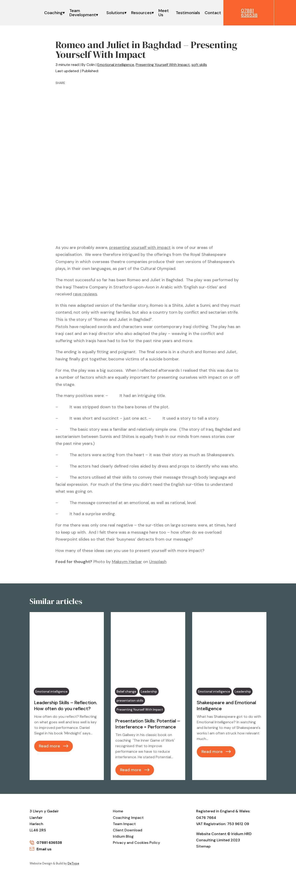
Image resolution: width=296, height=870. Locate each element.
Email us (44, 849)
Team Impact (124, 823)
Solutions (115, 12)
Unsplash (157, 561)
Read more (49, 746)
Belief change (126, 692)
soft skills (199, 64)
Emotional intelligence (115, 64)
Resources (141, 12)
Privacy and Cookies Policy (136, 842)
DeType (73, 863)
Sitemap (203, 846)
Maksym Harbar (127, 561)
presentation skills (130, 701)
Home (118, 811)
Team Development (82, 13)
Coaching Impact (128, 817)
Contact (212, 12)
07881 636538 (49, 842)
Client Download (127, 830)
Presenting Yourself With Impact (163, 64)
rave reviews (85, 294)
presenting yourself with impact (140, 247)
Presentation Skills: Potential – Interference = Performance (147, 724)
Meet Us (163, 13)
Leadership (149, 692)
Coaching (53, 12)
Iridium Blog (123, 836)
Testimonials (188, 12)
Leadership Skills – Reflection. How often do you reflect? (65, 706)
